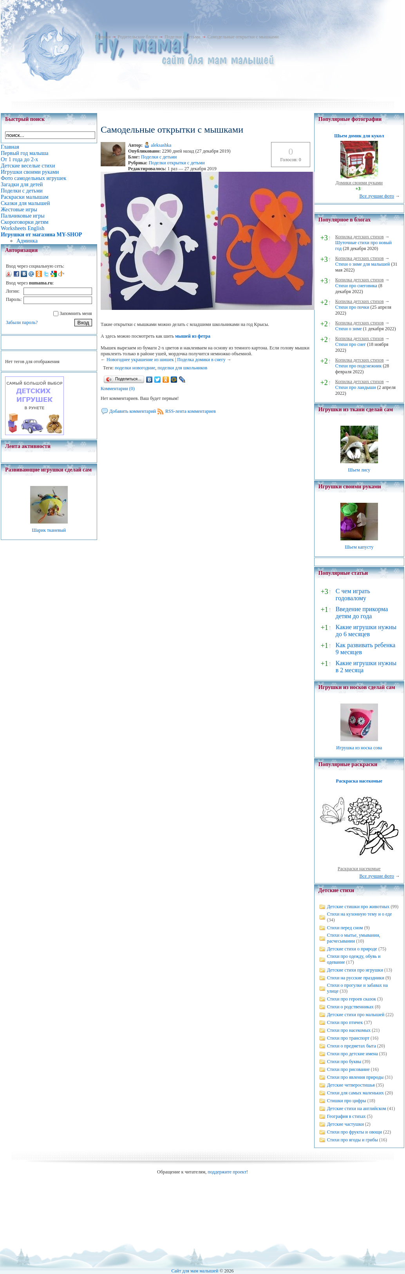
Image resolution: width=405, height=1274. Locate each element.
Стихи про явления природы (355, 1077)
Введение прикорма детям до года (362, 612)
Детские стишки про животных (358, 906)
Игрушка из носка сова (359, 747)
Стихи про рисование (348, 1069)
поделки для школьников (182, 368)
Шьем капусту (359, 547)
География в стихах (346, 1116)
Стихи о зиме (348, 328)
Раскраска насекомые (359, 781)
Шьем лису (359, 470)
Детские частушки (345, 1124)
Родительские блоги (137, 37)
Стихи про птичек (345, 1022)
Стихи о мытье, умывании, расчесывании (353, 938)
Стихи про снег (350, 344)
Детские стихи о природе (352, 949)
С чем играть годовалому (353, 594)
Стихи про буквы (344, 1061)
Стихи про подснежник (358, 366)
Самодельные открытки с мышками (242, 37)
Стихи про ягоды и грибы (352, 1140)
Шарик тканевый (49, 530)
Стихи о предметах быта (351, 1046)
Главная (102, 37)
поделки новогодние (135, 368)
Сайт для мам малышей (194, 1271)
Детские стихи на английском (356, 1108)
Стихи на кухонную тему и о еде (359, 914)
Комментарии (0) (118, 388)
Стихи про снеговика (356, 285)
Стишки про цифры (346, 1100)
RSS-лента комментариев (190, 411)
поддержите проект (227, 1172)
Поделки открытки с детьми (177, 163)
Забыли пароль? (22, 322)
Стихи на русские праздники (355, 978)
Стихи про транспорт (348, 1038)
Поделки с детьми (182, 37)
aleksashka (161, 145)
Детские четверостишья (351, 1085)
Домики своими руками (359, 182)
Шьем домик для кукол (359, 136)
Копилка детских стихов (359, 236)
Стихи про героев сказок (351, 999)
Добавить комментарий (132, 411)
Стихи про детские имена (352, 1053)
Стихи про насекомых (349, 1030)
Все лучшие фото (376, 196)
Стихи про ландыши (355, 387)
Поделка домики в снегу (201, 359)
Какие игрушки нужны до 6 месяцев (366, 630)
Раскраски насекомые (359, 868)
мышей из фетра (192, 336)
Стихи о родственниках (350, 1006)
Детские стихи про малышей (356, 1014)
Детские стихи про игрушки (355, 970)
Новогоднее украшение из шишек (140, 359)
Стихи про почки (352, 307)
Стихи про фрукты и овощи (354, 1132)
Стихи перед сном (345, 927)
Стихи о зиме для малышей (362, 264)
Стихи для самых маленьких (355, 1093)
